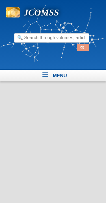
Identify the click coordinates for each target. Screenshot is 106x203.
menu (60, 75)
